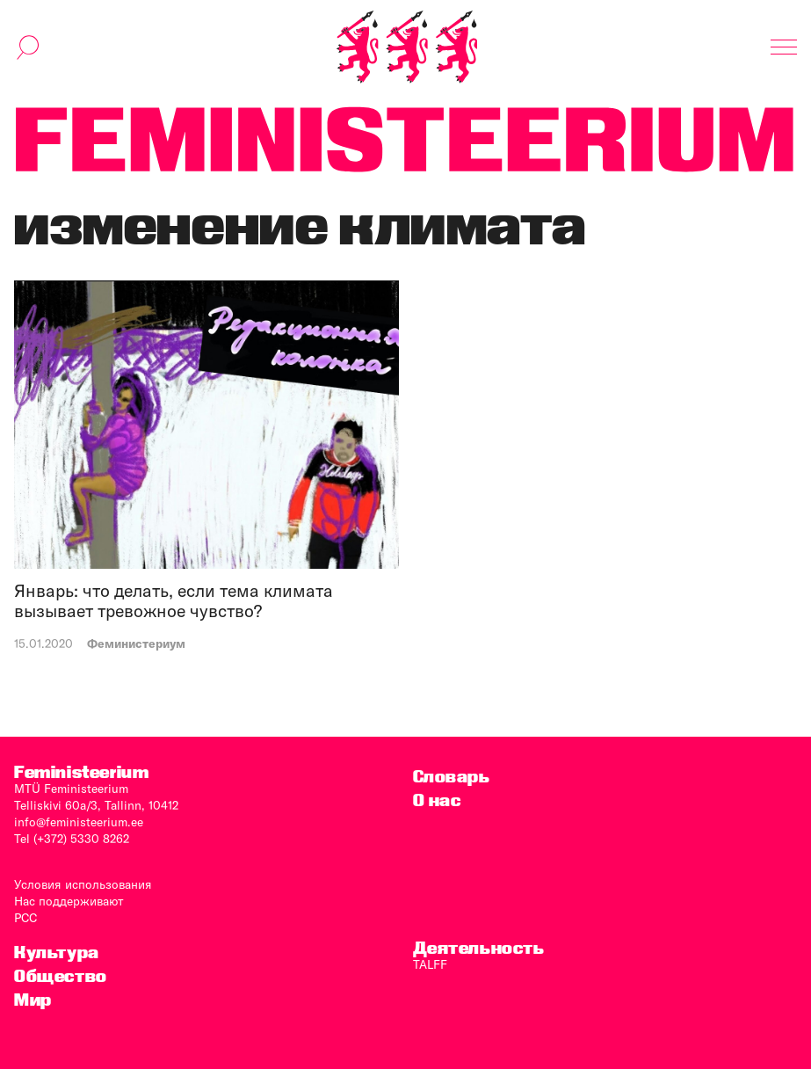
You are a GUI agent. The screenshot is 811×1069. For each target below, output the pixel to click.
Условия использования (83, 884)
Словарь (451, 777)
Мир (33, 1000)
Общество (60, 976)
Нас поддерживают (69, 901)
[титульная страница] (407, 47)
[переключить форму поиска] (28, 47)
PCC (25, 918)
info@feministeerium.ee (78, 822)
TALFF (430, 964)
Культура (56, 952)
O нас (437, 800)
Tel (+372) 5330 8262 (71, 839)
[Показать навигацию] (784, 47)
